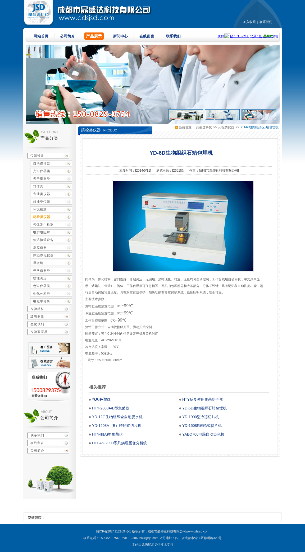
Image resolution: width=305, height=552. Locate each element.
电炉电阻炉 (41, 232)
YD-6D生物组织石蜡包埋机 (259, 127)
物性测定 (40, 278)
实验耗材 (37, 309)
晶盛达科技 (204, 127)
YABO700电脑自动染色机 (203, 434)
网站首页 (41, 36)
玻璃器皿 (37, 316)
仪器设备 (37, 156)
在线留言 (146, 36)
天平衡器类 (41, 179)
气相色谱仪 (101, 399)
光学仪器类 (41, 270)
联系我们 (266, 22)
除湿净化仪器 (43, 255)
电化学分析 (41, 301)
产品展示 (94, 36)
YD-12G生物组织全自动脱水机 (117, 417)
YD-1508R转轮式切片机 (202, 425)
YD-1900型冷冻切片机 (200, 417)
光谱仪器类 (41, 171)
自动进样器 (41, 163)
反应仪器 (40, 247)
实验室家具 (39, 332)
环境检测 (40, 209)
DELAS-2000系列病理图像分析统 (119, 443)
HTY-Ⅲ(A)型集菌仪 (107, 434)
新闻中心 (120, 36)
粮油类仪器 (41, 202)
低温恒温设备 (43, 240)
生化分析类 (41, 293)
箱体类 (38, 186)
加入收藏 (249, 22)
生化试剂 (37, 324)
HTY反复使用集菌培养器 (202, 399)
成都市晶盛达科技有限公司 (219, 170)
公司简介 (67, 36)
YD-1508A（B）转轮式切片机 (116, 425)
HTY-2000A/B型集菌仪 (110, 408)
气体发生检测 (43, 225)
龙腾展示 (148, 544)
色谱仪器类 (41, 286)
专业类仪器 (41, 194)
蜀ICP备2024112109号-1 (113, 531)
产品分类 (49, 138)
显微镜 (38, 263)
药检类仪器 (41, 217)
